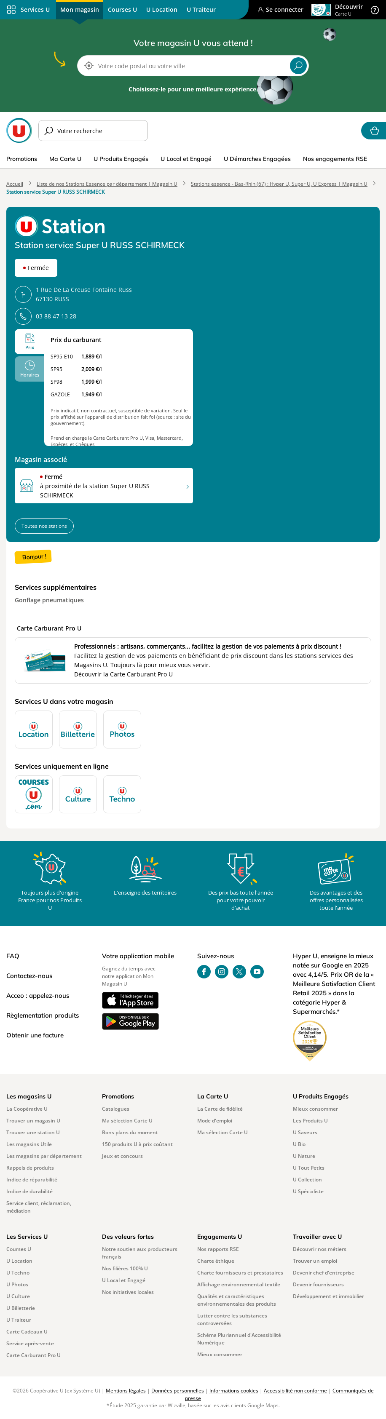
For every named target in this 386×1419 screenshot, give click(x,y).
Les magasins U (28, 1096)
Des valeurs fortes (128, 1236)
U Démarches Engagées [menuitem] (257, 159)
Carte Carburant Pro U (33, 1355)
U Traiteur (18, 1319)
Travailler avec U (317, 1236)
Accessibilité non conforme (295, 1390)
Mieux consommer (315, 1108)
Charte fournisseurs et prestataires (240, 1272)
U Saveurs (305, 1132)
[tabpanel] (118, 387)
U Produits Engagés (320, 1096)
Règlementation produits (42, 1015)
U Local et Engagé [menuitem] (186, 159)
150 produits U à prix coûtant (137, 1144)
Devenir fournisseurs (318, 1284)
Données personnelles (177, 1390)
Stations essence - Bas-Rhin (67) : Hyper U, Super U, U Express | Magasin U (279, 183)
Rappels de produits (30, 1167)
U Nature (304, 1156)
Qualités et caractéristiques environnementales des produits (236, 1300)
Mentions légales (126, 1390)
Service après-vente (30, 1343)
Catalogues (115, 1108)
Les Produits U (310, 1120)
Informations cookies (233, 1390)
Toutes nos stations (44, 525)
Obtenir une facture (35, 1035)
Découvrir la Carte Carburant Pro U (123, 674)
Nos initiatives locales (128, 1292)
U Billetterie (20, 1308)
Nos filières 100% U (125, 1268)
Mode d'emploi (214, 1120)
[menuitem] (122, 9)
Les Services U (27, 1236)
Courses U (18, 1249)
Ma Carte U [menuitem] (65, 159)
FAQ (12, 956)
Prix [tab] (29, 347)
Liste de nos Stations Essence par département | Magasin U (107, 183)
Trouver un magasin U (33, 1120)
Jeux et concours (122, 1156)
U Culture (18, 1296)
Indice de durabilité (29, 1191)
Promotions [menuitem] (21, 159)
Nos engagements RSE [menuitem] (335, 159)
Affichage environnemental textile (238, 1284)
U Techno (17, 1272)
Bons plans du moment (130, 1132)
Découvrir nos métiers (319, 1249)
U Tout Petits (308, 1167)
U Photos (17, 1284)
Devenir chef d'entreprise (323, 1272)
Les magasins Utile (29, 1144)
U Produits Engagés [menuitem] (121, 159)
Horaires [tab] (29, 374)
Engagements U (219, 1236)
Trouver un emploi (315, 1260)
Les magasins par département (44, 1156)
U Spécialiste (308, 1191)
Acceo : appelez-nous (37, 995)
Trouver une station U (33, 1132)
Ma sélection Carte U (127, 1120)
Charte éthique (215, 1260)
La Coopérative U (27, 1108)
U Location (19, 1260)
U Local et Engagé (123, 1280)
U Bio (299, 1144)
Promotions (118, 1096)
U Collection (307, 1179)
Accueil (14, 183)
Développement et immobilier (328, 1296)
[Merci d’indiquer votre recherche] (93, 130)
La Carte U (212, 1096)
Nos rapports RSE (218, 1249)
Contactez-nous (29, 976)
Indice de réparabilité (31, 1179)
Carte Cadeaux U (27, 1331)
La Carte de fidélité (220, 1108)
